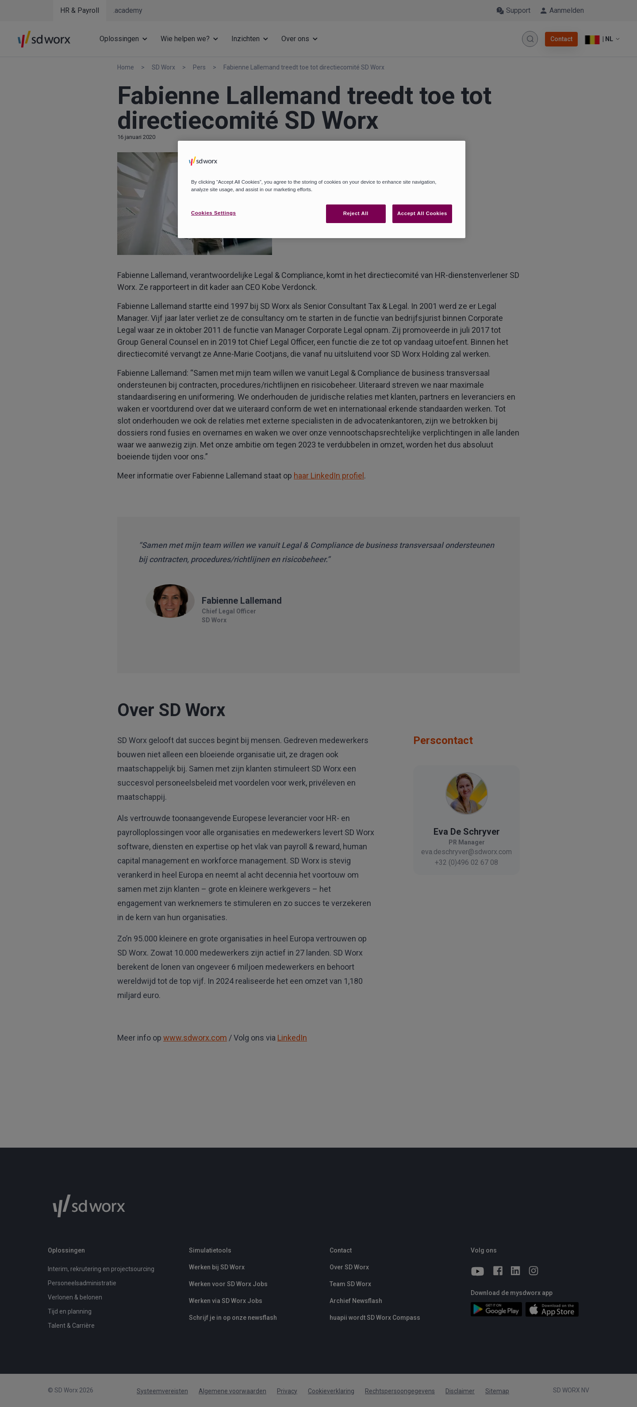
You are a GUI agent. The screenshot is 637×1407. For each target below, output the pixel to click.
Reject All (355, 213)
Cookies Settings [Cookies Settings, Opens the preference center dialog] (213, 213)
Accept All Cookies (422, 213)
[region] (321, 189)
